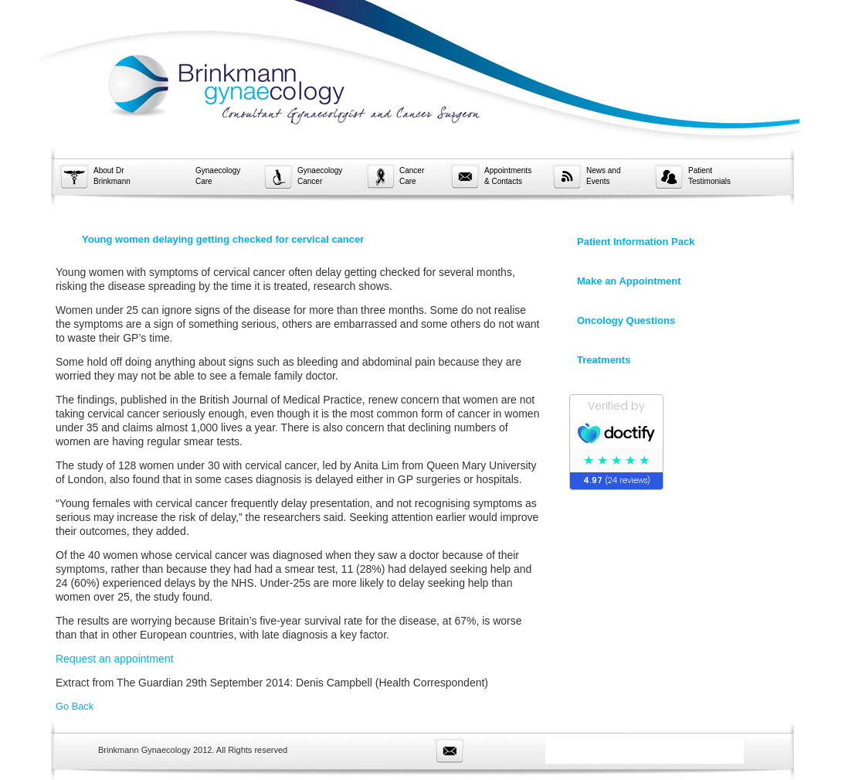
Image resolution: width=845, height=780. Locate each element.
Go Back (74, 706)
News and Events (603, 176)
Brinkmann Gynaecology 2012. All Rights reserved (192, 749)
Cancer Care (411, 176)
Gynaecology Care (217, 176)
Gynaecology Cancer (319, 176)
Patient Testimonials (709, 176)
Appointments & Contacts (507, 176)
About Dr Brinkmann (112, 176)
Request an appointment (115, 658)
